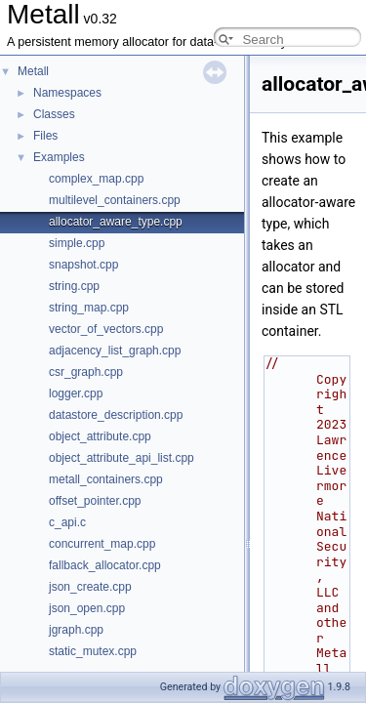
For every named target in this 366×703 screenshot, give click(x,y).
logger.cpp (75, 393)
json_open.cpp (87, 608)
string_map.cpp (89, 307)
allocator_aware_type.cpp (116, 221)
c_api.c (67, 522)
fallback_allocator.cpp (105, 565)
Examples (59, 157)
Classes (54, 114)
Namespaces (67, 93)
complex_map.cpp (96, 179)
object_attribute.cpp (100, 436)
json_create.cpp (90, 587)
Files (45, 136)
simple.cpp (76, 243)
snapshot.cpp (83, 264)
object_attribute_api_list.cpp (121, 458)
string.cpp (74, 286)
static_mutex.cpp (93, 651)
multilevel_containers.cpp (115, 200)
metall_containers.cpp (106, 479)
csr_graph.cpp (86, 372)
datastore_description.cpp (116, 415)
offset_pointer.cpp (95, 501)
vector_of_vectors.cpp (106, 329)
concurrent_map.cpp (102, 544)
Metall (33, 71)
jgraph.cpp (76, 630)
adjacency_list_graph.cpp (115, 350)
